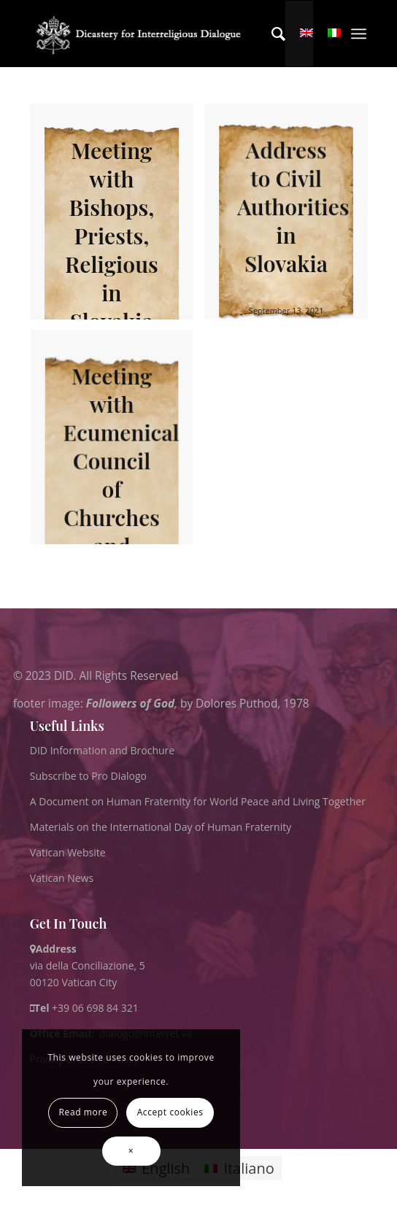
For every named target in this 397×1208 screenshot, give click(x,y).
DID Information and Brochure (102, 750)
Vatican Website (68, 852)
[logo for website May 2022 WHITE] (142, 33)
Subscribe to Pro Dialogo (88, 776)
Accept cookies (170, 1112)
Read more (83, 1112)
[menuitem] (271, 33)
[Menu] (358, 33)
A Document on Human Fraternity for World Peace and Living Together (198, 801)
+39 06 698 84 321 (95, 1008)
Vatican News (61, 878)
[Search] (271, 33)
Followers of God (130, 703)
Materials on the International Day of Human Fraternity (160, 827)
